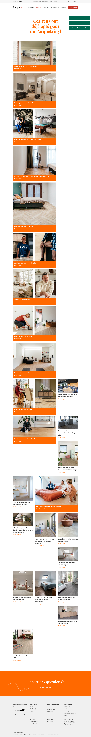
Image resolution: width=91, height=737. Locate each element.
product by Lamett (17, 1)
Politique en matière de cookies (36, 734)
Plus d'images (18, 68)
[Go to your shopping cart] (68, 1)
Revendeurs (67, 706)
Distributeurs (73, 7)
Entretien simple (51, 709)
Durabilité (55, 1)
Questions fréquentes (69, 708)
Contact (50, 1)
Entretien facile (55, 7)
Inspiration (38, 7)
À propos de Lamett (37, 1)
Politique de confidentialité (19, 734)
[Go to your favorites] (66, 1)
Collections (31, 7)
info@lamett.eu (34, 721)
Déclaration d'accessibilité (52, 734)
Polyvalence (64, 7)
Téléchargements (68, 711)
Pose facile (46, 7)
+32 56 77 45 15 (35, 723)
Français (75, 1)
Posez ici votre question (46, 687)
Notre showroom (45, 1)
